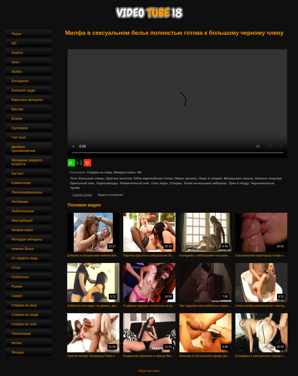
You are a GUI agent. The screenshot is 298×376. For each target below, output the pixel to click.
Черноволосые (262, 183)
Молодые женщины (27, 239)
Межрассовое (22, 230)
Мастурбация (22, 220)
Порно (17, 34)
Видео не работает (110, 195)
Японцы (18, 352)
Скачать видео (82, 195)
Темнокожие (21, 333)
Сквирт (17, 296)
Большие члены (91, 178)
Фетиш (17, 343)
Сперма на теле (24, 324)
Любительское (23, 211)
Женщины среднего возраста (27, 162)
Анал (16, 62)
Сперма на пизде (25, 315)
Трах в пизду (239, 183)
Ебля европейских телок (153, 178)
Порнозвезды (107, 183)
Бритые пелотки (119, 178)
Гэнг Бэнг (19, 137)
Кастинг (18, 173)
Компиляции (21, 183)
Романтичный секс (135, 183)
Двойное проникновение (24, 149)
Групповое (20, 128)
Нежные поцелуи (268, 178)
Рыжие (17, 286)
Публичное (20, 277)
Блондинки (20, 81)
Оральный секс (82, 183)
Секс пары (159, 183)
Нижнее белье (23, 249)
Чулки (75, 188)
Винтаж (17, 109)
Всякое (17, 119)
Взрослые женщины (27, 100)
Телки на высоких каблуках (205, 183)
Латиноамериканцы (27, 192)
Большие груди (23, 90)
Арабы (17, 71)
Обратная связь (149, 371)
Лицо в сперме (210, 178)
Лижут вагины (185, 178)
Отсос (16, 268)
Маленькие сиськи (238, 178)
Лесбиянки (20, 202)
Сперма (176, 183)
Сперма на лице (24, 305)
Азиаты (17, 53)
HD (14, 43)
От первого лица (25, 258)
